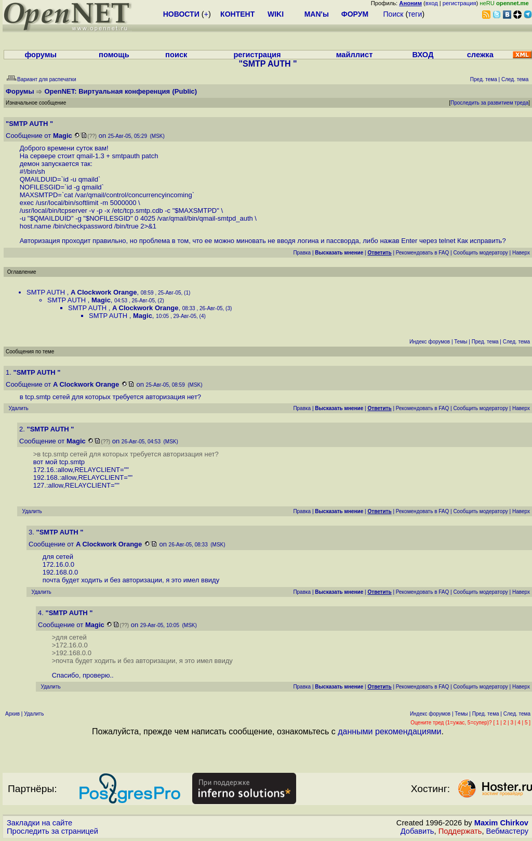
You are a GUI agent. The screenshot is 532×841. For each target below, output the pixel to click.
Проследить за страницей (52, 831)
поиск (176, 54)
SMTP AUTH (46, 292)
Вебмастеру (507, 831)
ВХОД (422, 54)
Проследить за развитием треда (489, 103)
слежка (480, 54)
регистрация (459, 3)
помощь (114, 54)
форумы (40, 54)
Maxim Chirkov (501, 823)
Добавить (417, 831)
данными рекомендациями (389, 731)
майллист (354, 54)
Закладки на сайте (39, 823)
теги (415, 14)
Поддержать (460, 831)
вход (431, 3)
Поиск (393, 14)
